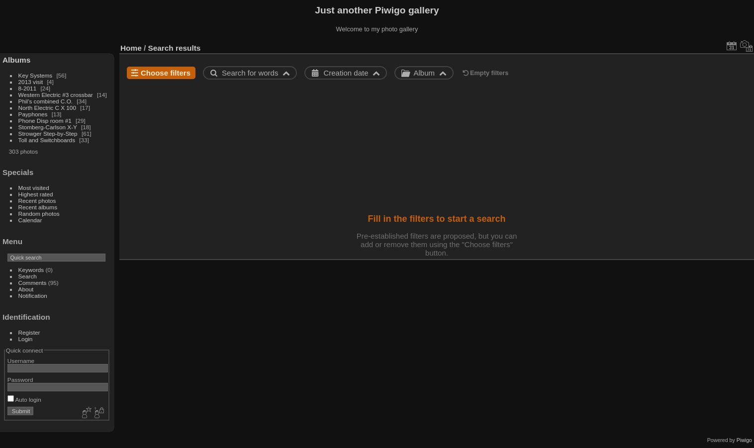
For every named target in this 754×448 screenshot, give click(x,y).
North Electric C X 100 (47, 107)
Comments (32, 282)
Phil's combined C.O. (45, 101)
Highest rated (35, 194)
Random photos (39, 213)
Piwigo (744, 440)
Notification (32, 295)
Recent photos (37, 200)
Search (27, 276)
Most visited (33, 187)
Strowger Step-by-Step (48, 133)
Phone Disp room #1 (45, 120)
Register (29, 332)
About (26, 289)
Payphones (33, 114)
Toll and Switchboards (46, 140)
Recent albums (37, 207)
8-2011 (27, 88)
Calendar (30, 220)
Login (25, 339)
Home (131, 48)
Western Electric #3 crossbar (55, 94)
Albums (16, 60)
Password (20, 379)
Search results (174, 48)
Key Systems (35, 75)
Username (20, 361)
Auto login (24, 399)
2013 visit (30, 82)
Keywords (31, 270)
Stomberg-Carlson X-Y (47, 127)
